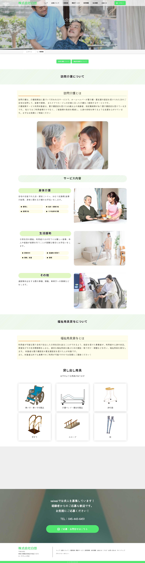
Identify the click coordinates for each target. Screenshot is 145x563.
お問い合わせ (112, 550)
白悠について (55, 3)
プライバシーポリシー (62, 553)
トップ (46, 3)
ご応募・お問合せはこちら (72, 529)
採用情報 (86, 3)
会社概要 (95, 3)
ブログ (105, 550)
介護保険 (65, 3)
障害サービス (76, 3)
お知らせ (104, 3)
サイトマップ (121, 550)
